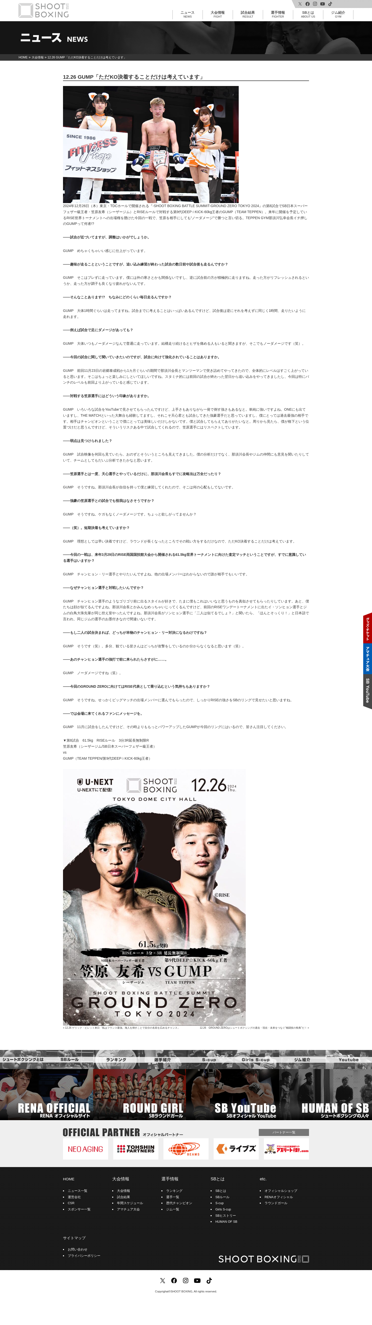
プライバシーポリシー (84, 1256)
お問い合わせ (77, 1249)
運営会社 (74, 1197)
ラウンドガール (276, 1203)
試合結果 (248, 14)
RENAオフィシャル (279, 1197)
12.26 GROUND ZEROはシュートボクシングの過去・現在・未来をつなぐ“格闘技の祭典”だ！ (253, 1027)
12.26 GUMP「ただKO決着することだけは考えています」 (134, 77)
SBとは (308, 14)
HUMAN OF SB (226, 1221)
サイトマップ (74, 1238)
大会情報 (218, 14)
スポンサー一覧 (79, 1209)
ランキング (174, 1191)
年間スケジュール (130, 1203)
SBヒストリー (225, 1215)
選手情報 (278, 14)
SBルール (222, 1197)
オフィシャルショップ (281, 1191)
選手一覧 (172, 1197)
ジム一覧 (172, 1209)
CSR (71, 1203)
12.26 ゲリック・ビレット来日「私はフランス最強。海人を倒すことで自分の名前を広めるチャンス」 (122, 1027)
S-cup (219, 1203)
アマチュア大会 (128, 1209)
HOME (68, 1179)
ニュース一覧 (77, 1191)
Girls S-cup (223, 1209)
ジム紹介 (338, 14)
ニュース (187, 14)
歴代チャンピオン (179, 1203)
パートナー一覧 (284, 1132)
